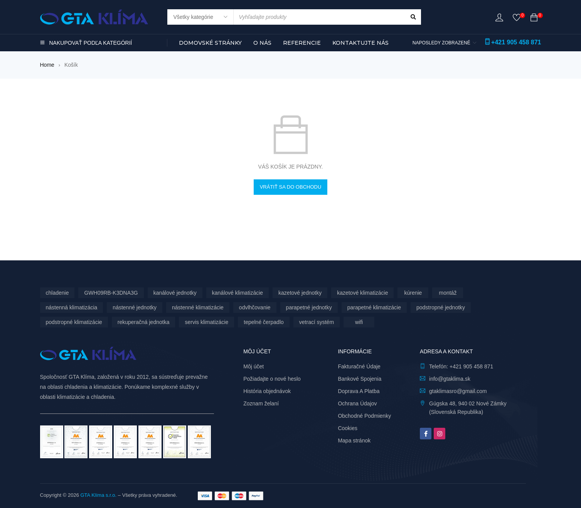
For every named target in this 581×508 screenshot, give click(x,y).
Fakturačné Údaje (359, 366)
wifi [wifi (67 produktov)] (359, 322)
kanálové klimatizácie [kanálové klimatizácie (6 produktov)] (237, 293)
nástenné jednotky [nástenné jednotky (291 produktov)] (135, 307)
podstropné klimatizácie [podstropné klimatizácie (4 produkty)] (74, 322)
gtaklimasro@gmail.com (458, 391)
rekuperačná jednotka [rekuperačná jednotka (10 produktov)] (144, 322)
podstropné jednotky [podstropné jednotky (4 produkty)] (440, 307)
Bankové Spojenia (359, 379)
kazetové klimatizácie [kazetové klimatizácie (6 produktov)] (362, 293)
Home (47, 65)
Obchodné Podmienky (364, 416)
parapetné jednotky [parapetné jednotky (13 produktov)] (309, 307)
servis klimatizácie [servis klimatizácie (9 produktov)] (206, 322)
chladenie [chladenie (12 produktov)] (57, 293)
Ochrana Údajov (357, 403)
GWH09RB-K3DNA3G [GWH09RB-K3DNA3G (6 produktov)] (111, 293)
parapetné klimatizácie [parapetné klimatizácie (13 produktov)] (374, 307)
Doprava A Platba (358, 391)
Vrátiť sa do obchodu (291, 187)
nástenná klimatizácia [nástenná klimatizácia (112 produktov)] (72, 307)
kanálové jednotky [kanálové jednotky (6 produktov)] (175, 293)
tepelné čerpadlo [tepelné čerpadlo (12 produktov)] (264, 322)
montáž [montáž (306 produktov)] (447, 293)
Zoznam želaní (261, 403)
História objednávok (267, 391)
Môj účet (253, 366)
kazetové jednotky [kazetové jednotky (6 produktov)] (300, 293)
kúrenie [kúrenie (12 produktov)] (413, 293)
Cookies (347, 428)
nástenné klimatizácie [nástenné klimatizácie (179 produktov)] (198, 307)
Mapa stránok (354, 440)
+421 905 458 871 (516, 42)
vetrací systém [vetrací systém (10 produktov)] (316, 322)
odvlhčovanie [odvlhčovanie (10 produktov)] (255, 307)
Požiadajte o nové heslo (272, 379)
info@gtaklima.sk (449, 379)
